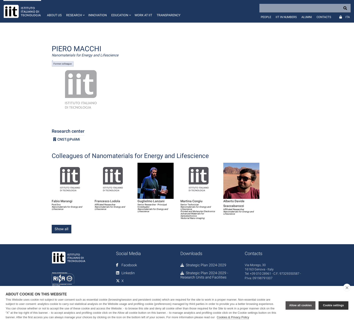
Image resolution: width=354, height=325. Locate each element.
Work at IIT (143, 15)
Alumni (306, 17)
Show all (61, 229)
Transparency (168, 15)
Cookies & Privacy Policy (233, 317)
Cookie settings (333, 305)
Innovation (97, 15)
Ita (347, 17)
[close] (347, 287)
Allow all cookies (300, 305)
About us (54, 15)
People (266, 17)
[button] (75, 11)
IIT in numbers (286, 17)
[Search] (305, 8)
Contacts (324, 17)
